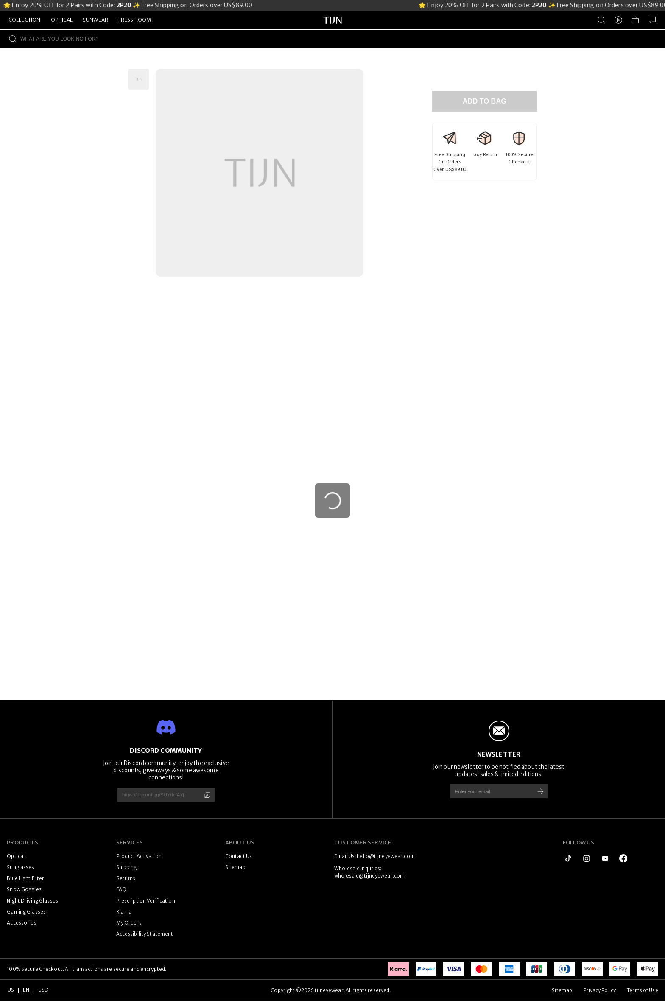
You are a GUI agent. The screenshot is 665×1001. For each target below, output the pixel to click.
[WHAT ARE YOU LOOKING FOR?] (342, 39)
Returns (126, 878)
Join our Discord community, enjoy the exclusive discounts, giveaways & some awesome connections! (166, 770)
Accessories (21, 923)
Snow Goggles (24, 889)
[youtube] (605, 858)
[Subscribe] (541, 791)
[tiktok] (568, 858)
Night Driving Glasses (32, 901)
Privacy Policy (599, 990)
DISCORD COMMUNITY (166, 750)
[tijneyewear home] (332, 28)
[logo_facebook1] (623, 858)
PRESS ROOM (134, 20)
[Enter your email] (489, 791)
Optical (16, 856)
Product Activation (139, 856)
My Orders (129, 923)
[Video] (618, 20)
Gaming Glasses (26, 912)
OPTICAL (62, 20)
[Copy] (207, 795)
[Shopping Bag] (635, 20)
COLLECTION (24, 20)
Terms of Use (642, 990)
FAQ (121, 889)
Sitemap (235, 867)
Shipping (126, 867)
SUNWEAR (95, 20)
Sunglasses (20, 867)
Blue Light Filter (25, 878)
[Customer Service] (652, 20)
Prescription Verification (145, 901)
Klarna (124, 912)
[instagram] (586, 858)
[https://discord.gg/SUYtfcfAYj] (156, 795)
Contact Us (238, 856)
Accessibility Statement (144, 934)
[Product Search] (601, 20)
